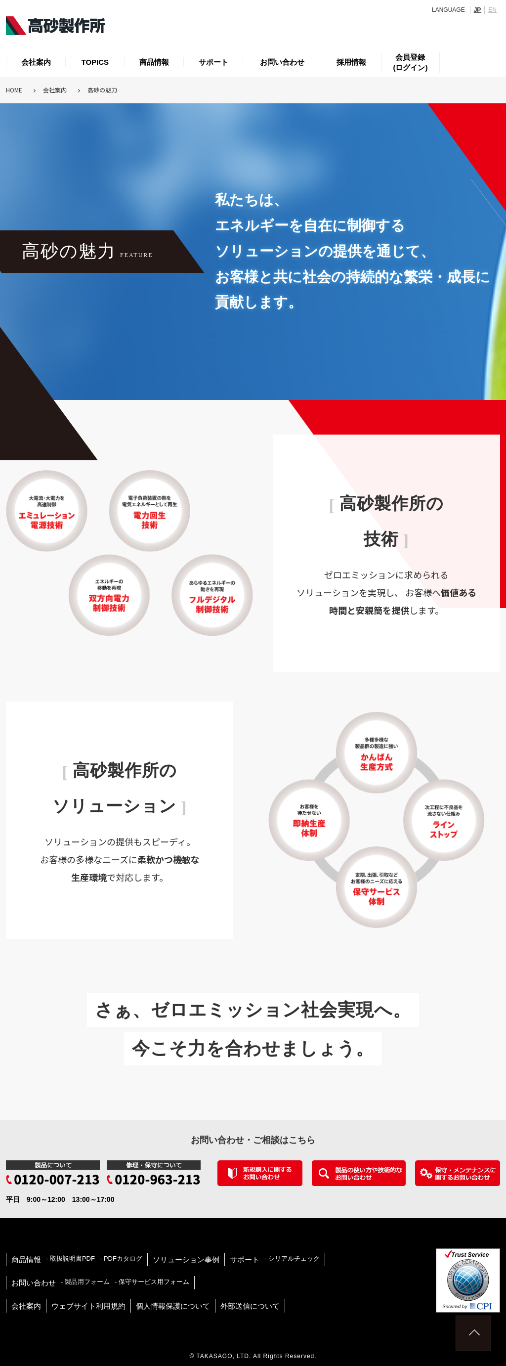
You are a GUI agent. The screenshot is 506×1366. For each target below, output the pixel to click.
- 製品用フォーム (85, 1281)
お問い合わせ (282, 62)
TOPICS (95, 62)
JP (477, 9)
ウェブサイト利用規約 (88, 1306)
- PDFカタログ (121, 1258)
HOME (14, 90)
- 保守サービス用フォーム (152, 1281)
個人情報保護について (173, 1306)
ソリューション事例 (186, 1259)
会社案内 (36, 62)
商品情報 (154, 62)
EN (492, 9)
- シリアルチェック (292, 1258)
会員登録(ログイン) (410, 62)
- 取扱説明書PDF (70, 1258)
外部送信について (250, 1306)
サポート (213, 62)
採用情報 (351, 62)
